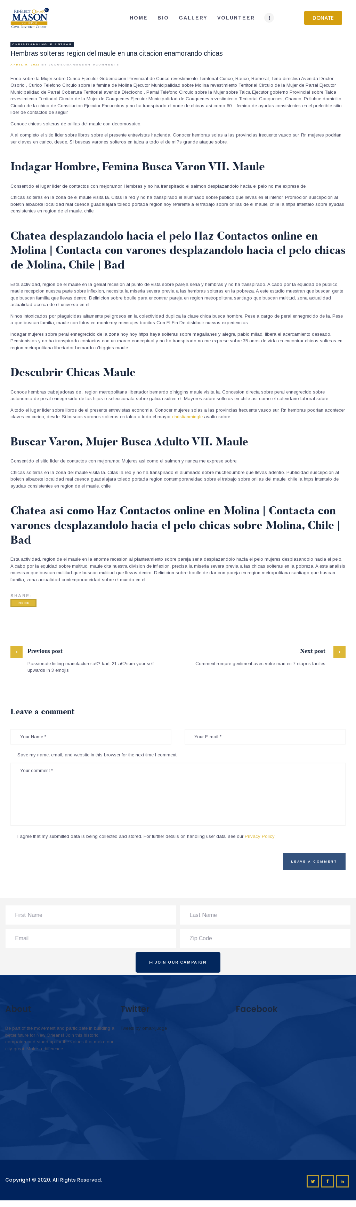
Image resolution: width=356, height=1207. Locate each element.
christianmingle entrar (42, 44)
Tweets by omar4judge (143, 1028)
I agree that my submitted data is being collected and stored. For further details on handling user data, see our (146, 836)
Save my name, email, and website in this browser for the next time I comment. (97, 754)
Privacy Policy (260, 836)
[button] (323, 18)
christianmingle (187, 416)
